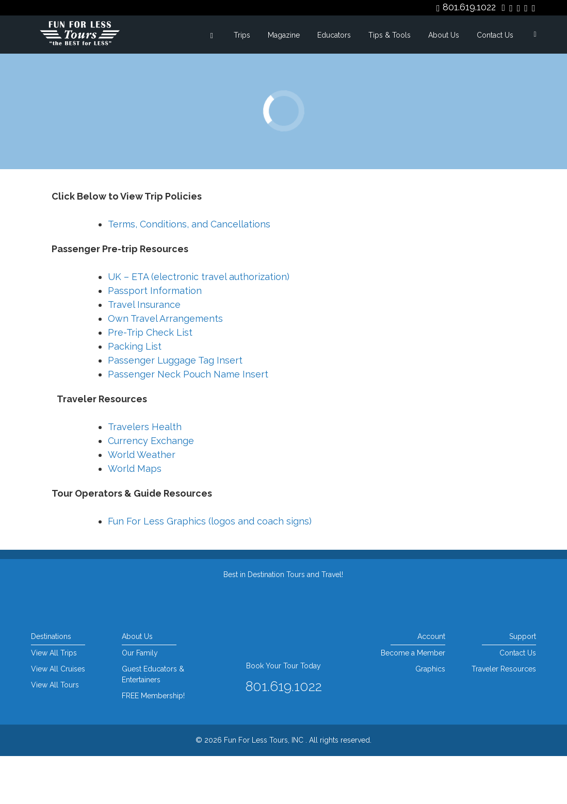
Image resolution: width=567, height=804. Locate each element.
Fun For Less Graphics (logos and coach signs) (210, 569)
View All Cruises (58, 717)
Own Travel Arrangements (165, 366)
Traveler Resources (504, 717)
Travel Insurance (144, 352)
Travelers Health (145, 474)
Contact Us (495, 35)
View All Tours (55, 733)
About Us (443, 35)
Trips (242, 35)
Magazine (284, 35)
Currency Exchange (151, 488)
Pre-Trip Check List (150, 380)
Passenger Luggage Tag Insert (175, 408)
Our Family (140, 701)
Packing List (134, 394)
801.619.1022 (469, 7)
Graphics (430, 717)
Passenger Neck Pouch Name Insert (188, 422)
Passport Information (155, 338)
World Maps (134, 516)
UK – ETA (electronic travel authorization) (198, 324)
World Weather (141, 502)
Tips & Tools (389, 35)
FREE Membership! (153, 744)
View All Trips (54, 701)
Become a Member (413, 701)
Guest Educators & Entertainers (153, 722)
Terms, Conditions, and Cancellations (189, 272)
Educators (334, 35)
